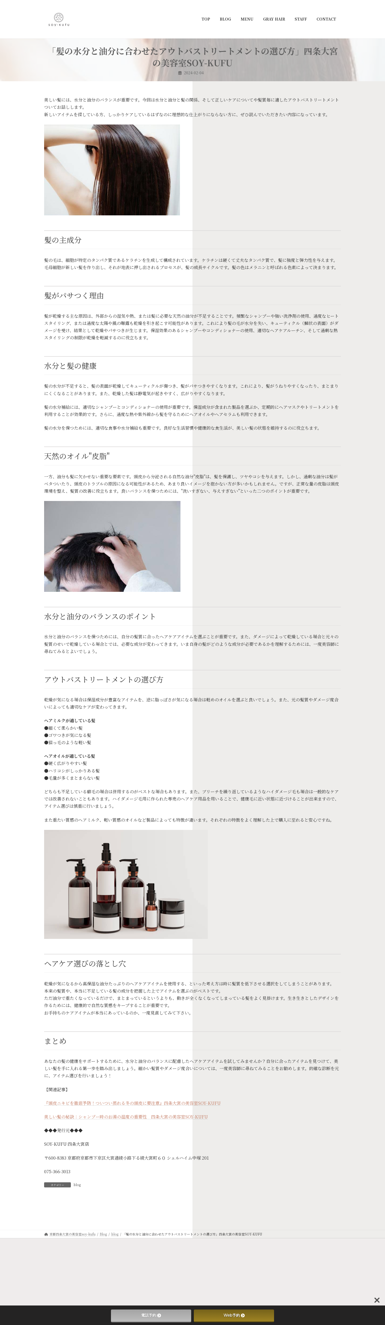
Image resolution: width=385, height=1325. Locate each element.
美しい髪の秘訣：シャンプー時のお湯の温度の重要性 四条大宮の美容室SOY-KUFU (126, 1117)
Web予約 (234, 1315)
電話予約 (151, 1315)
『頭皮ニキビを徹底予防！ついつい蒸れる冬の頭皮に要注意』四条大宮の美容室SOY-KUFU (132, 1103)
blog (77, 1184)
